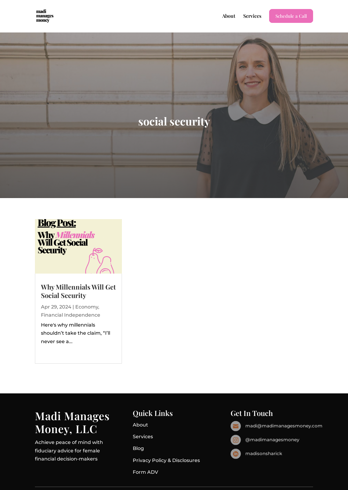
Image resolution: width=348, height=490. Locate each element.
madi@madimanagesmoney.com (283, 426)
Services (252, 16)
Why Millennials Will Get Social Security (78, 291)
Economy (86, 307)
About (228, 16)
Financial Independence (70, 315)
